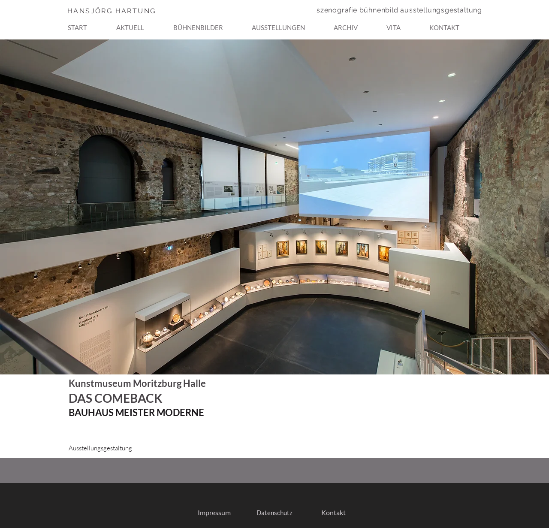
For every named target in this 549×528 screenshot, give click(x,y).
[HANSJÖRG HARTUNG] (128, 10)
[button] (209, 23)
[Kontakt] (333, 512)
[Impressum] (214, 512)
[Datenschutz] (274, 512)
